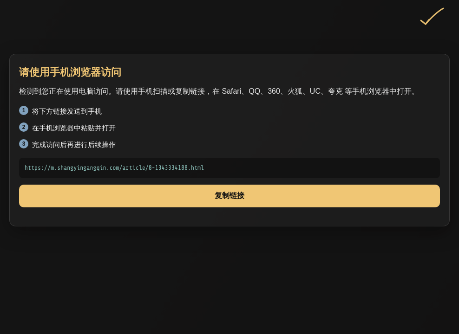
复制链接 (229, 195)
